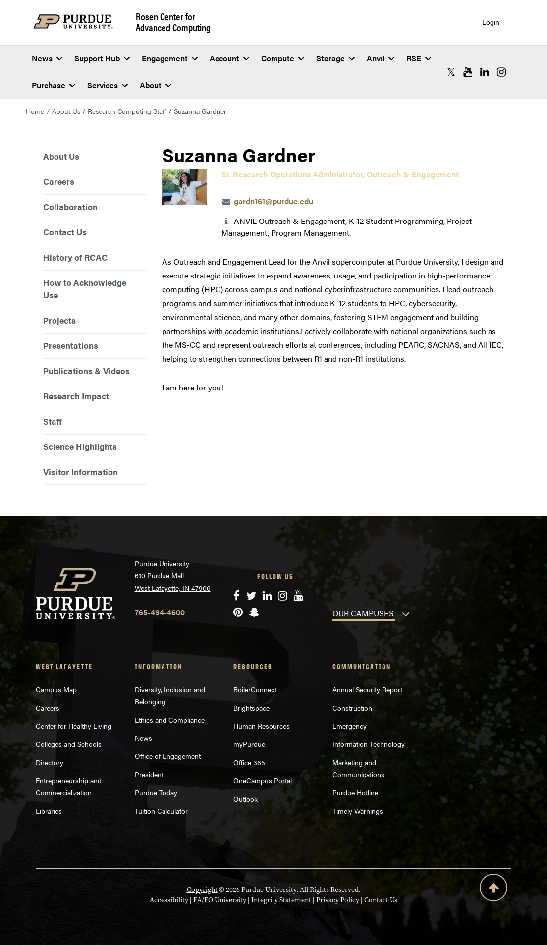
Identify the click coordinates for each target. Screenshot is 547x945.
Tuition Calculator (161, 811)
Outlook (245, 799)
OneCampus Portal (262, 780)
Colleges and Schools (69, 744)
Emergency (349, 726)
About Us (66, 111)
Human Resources (261, 726)
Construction (352, 708)
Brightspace (251, 708)
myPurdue (249, 744)
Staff (52, 421)
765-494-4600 (160, 612)
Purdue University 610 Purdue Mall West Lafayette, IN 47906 (173, 575)
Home (35, 111)
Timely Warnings (357, 811)
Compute (282, 58)
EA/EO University (219, 900)
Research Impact (76, 396)
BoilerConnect (254, 689)
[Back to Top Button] (493, 889)
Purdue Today (156, 792)
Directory (49, 762)
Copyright (202, 889)
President (149, 774)
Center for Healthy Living (73, 726)
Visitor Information (80, 472)
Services (107, 85)
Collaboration (70, 207)
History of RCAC (75, 257)
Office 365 (249, 762)
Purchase (53, 85)
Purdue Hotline (355, 792)
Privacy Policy (337, 900)
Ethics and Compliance (170, 719)
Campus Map (56, 689)
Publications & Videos (86, 371)
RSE (418, 58)
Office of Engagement (168, 756)
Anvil (380, 58)
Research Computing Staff (127, 111)
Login (490, 22)
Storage (335, 58)
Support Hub (102, 58)
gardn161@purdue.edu (273, 201)
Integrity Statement (281, 900)
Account (229, 58)
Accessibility (169, 900)
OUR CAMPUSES (363, 613)
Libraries (49, 811)
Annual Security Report (367, 689)
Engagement (170, 58)
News (47, 58)
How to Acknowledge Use (84, 289)
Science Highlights (80, 446)
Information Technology (368, 744)
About (155, 85)
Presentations (70, 345)
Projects (59, 320)
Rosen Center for (173, 22)
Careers (58, 181)
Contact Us (65, 232)
